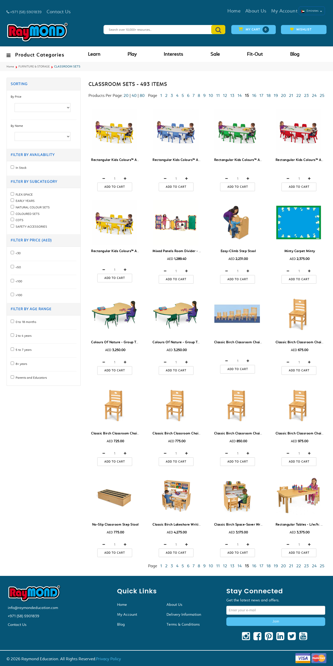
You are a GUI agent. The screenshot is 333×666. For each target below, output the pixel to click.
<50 (17, 267)
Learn (94, 54)
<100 (18, 281)
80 (142, 95)
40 (134, 95)
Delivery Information (183, 614)
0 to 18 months (25, 322)
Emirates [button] (312, 11)
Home (10, 66)
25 (322, 95)
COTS (18, 220)
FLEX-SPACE (23, 194)
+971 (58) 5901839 (23, 616)
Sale (215, 54)
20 (126, 95)
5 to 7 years (22, 350)
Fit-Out (255, 54)
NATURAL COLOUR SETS (32, 207)
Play (132, 54)
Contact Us (17, 624)
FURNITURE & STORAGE (34, 66)
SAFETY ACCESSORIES (30, 226)
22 (298, 95)
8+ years (20, 364)
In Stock (20, 168)
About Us (174, 604)
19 (276, 95)
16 (254, 95)
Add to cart (114, 187)
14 (240, 95)
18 (268, 95)
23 (306, 95)
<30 (17, 253)
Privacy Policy (108, 658)
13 (232, 95)
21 (291, 95)
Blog (294, 54)
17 (261, 95)
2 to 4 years (22, 336)
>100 (18, 295)
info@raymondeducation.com (33, 607)
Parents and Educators (30, 377)
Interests (173, 54)
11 (218, 95)
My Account (127, 614)
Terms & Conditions (183, 624)
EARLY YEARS (24, 201)
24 (314, 95)
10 (211, 95)
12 (225, 95)
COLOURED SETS (27, 214)
